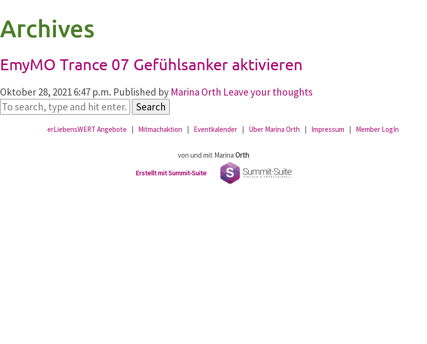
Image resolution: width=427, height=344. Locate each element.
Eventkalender (215, 129)
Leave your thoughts (268, 92)
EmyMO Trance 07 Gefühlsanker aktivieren (151, 64)
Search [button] (151, 106)
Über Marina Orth (274, 129)
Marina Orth (196, 92)
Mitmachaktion (160, 129)
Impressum (327, 129)
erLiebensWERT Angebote (87, 129)
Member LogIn (377, 129)
